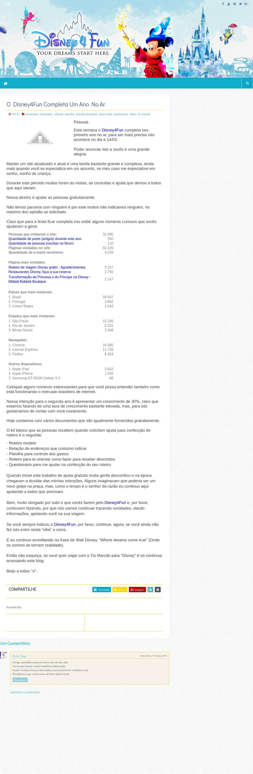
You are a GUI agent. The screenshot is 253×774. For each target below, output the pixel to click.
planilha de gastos (86, 114)
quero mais (105, 114)
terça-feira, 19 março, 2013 (150, 660)
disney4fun (46, 114)
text (184, 467)
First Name (184, 428)
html (184, 461)
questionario (121, 114)
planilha (69, 114)
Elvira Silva (19, 661)
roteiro (133, 114)
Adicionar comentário (25, 697)
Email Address (212, 415)
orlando (58, 114)
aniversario (32, 114)
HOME (7, 3)
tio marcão (144, 114)
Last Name (184, 442)
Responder (20, 685)
